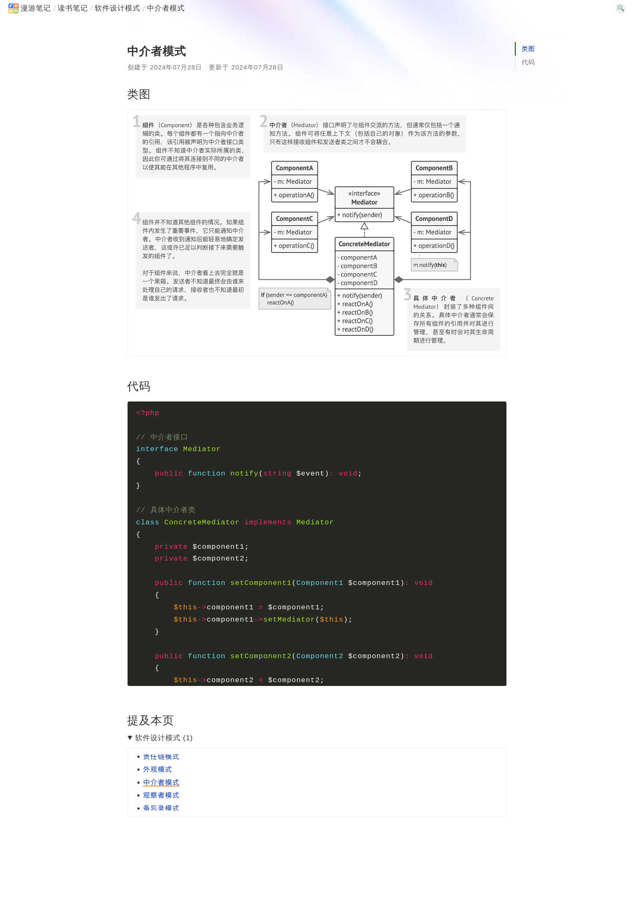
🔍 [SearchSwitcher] (620, 8)
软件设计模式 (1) (164, 738)
